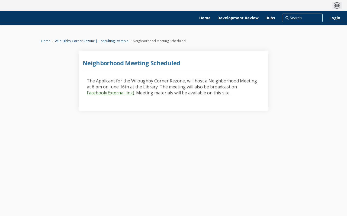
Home (45, 41)
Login (334, 17)
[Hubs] (270, 18)
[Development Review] (238, 18)
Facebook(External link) (110, 93)
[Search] (302, 18)
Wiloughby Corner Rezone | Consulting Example (91, 41)
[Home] (205, 18)
